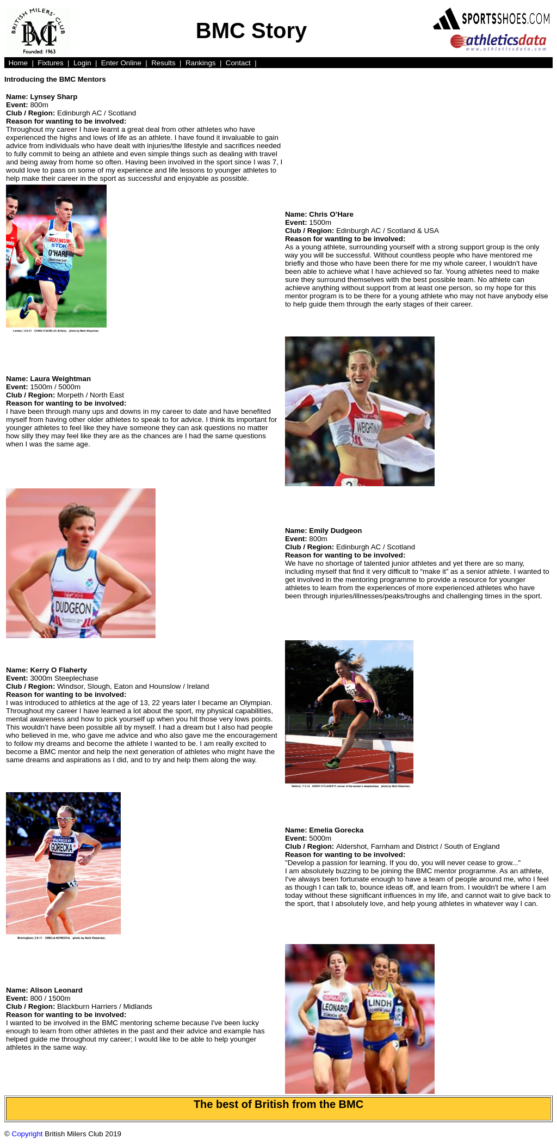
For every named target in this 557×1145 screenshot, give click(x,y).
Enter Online (121, 63)
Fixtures (50, 63)
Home (18, 63)
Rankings (200, 63)
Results (163, 63)
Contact (238, 63)
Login (82, 63)
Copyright (27, 1134)
